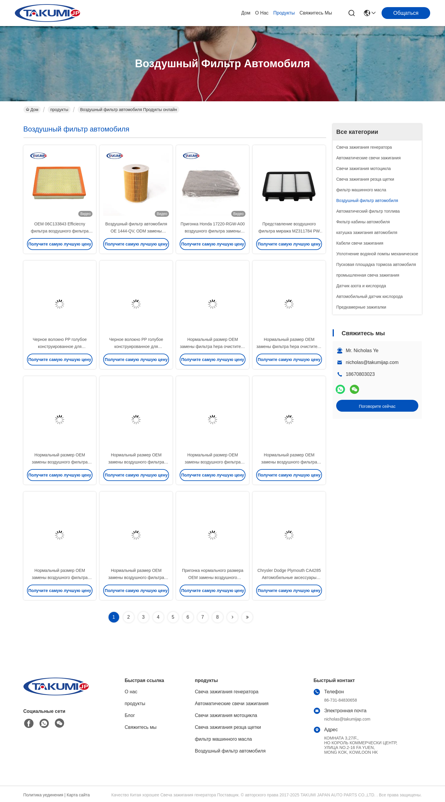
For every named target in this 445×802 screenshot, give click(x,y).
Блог (130, 715)
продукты (284, 12)
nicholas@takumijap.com (372, 362)
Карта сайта (78, 795)
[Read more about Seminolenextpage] (232, 617)
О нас (262, 12)
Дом (246, 12)
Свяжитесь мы (315, 12)
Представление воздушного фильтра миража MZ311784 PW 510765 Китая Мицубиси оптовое (289, 231)
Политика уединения (43, 795)
